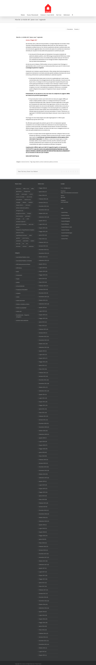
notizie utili (18, 311)
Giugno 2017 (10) (43, 575)
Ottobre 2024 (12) (43, 257)
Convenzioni (19, 275)
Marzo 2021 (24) (43, 412)
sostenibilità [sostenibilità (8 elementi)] (25, 240)
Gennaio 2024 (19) (43, 289)
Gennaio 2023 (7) (43, 333)
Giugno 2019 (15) (43, 488)
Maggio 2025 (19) (43, 231)
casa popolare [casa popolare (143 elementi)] (19, 199)
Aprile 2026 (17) (43, 191)
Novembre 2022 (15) (44, 340)
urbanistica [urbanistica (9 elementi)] (31, 246)
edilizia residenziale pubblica (46, 161)
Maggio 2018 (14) (43, 535)
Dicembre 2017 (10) (44, 553)
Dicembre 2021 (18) (44, 380)
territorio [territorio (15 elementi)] (25, 246)
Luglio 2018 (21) (43, 528)
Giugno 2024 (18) (43, 271)
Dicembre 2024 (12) (44, 249)
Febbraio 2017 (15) (43, 590)
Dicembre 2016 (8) (43, 597)
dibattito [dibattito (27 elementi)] (24, 202)
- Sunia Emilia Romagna (66, 233)
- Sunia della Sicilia (65, 218)
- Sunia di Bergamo (65, 221)
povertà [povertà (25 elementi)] (17, 227)
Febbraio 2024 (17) (43, 286)
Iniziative (18, 293)
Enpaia (17, 279)
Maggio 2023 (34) (43, 318)
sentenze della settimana (22, 320)
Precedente (70, 29)
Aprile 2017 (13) (43, 582)
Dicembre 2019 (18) (44, 467)
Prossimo (76, 29)
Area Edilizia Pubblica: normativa (24, 260)
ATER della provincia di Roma (23, 264)
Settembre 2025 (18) (44, 217)
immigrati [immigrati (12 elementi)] (18, 218)
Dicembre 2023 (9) (43, 293)
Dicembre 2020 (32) (44, 423)
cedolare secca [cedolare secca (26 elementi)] (27, 199)
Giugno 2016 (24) (43, 619)
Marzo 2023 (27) (43, 325)
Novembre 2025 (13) (44, 210)
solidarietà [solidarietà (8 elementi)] (18, 240)
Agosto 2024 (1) (43, 264)
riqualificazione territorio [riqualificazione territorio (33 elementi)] (21, 235)
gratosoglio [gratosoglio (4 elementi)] (27, 216)
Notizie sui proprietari (21, 308)
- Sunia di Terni (64, 238)
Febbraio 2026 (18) (43, 199)
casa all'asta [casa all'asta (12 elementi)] (29, 196)
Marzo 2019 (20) (43, 499)
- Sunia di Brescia (65, 224)
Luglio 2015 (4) (42, 651)
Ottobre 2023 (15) (43, 300)
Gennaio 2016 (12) (43, 637)
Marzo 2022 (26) (43, 369)
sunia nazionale (64, 202)
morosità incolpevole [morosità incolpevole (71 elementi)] (20, 221)
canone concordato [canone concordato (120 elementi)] (20, 196)
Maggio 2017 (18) (43, 579)
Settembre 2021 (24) (44, 391)
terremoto (55, 161)
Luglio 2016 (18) (43, 615)
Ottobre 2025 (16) (43, 213)
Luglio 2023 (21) (43, 311)
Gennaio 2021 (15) (43, 420)
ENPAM (18, 282)
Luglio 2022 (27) (43, 354)
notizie (17, 297)
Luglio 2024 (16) (43, 267)
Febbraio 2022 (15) (43, 372)
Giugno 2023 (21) (43, 315)
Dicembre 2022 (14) (44, 336)
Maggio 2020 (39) (43, 449)
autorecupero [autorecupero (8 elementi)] (24, 194)
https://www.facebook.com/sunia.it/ (69, 193)
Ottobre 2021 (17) (43, 387)
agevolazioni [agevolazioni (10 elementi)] (19, 191)
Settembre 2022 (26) (44, 347)
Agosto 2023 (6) (43, 307)
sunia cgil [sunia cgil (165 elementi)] (18, 243)
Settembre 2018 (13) (44, 521)
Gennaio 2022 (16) (43, 376)
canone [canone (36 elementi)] (31, 194)
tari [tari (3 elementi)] (23, 243)
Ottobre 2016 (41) (43, 604)
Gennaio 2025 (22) (43, 246)
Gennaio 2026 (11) (43, 202)
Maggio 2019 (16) (43, 492)
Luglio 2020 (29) (43, 441)
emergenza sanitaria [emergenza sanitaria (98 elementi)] (20, 213)
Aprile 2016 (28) (43, 626)
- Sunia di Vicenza (65, 230)
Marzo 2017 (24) (43, 586)
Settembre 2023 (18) (44, 304)
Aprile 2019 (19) (43, 496)
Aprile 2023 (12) (43, 322)
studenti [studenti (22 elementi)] (32, 240)
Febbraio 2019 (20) (43, 503)
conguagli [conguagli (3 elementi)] (18, 202)
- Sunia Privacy (64, 212)
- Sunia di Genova (65, 215)
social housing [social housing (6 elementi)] (25, 238)
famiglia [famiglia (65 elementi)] (29, 213)
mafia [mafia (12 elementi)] (27, 218)
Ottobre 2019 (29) (43, 474)
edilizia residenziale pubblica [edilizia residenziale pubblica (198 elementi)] (22, 208)
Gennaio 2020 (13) (43, 463)
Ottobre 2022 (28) (43, 343)
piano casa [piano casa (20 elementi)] (31, 224)
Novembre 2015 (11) (44, 644)
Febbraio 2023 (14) (43, 329)
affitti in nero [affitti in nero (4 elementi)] (26, 188)
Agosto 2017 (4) (43, 568)
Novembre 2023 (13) (44, 296)
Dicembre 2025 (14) (44, 206)
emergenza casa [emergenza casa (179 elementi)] (19, 210)
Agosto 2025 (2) (43, 220)
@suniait (63, 197)
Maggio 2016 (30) (43, 622)
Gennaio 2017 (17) (43, 593)
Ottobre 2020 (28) (43, 430)
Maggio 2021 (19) (43, 405)
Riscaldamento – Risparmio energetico (22, 316)
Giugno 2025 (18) (43, 228)
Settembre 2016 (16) (44, 608)
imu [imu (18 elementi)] (23, 218)
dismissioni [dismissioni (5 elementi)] (27, 205)
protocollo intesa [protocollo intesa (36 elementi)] (20, 232)
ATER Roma (19, 268)
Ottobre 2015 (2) (43, 648)
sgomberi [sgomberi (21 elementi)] (18, 238)
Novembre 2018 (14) (44, 514)
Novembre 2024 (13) (44, 253)
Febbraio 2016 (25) (43, 633)
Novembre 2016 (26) (44, 601)
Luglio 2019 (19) (43, 485)
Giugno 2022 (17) (43, 358)
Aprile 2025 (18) (43, 235)
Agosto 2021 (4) (43, 394)
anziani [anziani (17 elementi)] (17, 194)
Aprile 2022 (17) (43, 365)
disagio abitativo (36, 161)
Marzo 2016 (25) (43, 630)
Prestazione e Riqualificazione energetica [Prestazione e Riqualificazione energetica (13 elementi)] (25, 229)
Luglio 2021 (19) (43, 398)
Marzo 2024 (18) (43, 282)
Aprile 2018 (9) (42, 539)
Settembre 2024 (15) (44, 260)
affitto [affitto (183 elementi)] (32, 188)
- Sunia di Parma (64, 235)
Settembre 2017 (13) (44, 564)
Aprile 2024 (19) (43, 278)
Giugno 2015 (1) (43, 655)
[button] (72, 14)
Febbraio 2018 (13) (43, 546)
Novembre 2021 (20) (44, 383)
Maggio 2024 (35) (43, 275)
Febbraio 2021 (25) (43, 416)
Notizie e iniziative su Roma (22, 304)
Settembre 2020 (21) (44, 434)
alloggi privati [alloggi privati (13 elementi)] (27, 191)
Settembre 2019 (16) (44, 477)
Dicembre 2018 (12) (44, 510)
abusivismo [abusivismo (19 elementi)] (18, 188)
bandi (17, 271)
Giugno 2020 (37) (43, 445)
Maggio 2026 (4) (43, 188)
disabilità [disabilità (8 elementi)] (30, 202)
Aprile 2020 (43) (43, 452)
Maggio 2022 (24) (43, 362)
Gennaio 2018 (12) (43, 550)
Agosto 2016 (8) (43, 611)
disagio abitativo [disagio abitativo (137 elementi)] (19, 205)
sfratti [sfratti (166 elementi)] (30, 235)
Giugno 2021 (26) (43, 401)
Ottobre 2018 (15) (43, 517)
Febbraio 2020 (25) (43, 459)
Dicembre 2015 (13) (44, 640)
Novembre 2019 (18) (44, 470)
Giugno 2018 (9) (43, 532)
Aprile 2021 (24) (43, 409)
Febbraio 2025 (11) (43, 242)
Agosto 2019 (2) (43, 481)
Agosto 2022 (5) (43, 351)
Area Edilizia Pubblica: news (23, 257)
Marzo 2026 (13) (43, 195)
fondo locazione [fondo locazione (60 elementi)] (19, 216)
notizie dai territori (25, 161)
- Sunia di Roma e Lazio (66, 227)
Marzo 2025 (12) (43, 238)
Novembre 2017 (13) (44, 557)
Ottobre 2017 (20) (43, 561)
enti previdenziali (20, 286)
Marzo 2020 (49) (43, 456)
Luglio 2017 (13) (43, 572)
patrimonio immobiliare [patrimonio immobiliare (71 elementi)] (21, 224)
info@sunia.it (93, 2)
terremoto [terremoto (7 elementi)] (18, 246)
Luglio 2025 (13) (43, 224)
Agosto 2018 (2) (43, 525)
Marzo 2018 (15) (43, 543)
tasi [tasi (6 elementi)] (27, 243)
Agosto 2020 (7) (43, 438)
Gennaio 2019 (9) (43, 506)
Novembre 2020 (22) (44, 427)
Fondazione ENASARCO (21, 289)
